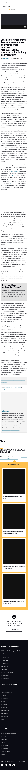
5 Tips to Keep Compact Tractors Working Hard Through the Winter (14, 567)
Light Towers (4, 666)
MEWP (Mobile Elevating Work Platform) (11, 651)
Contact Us (23, 3)
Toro (23, 387)
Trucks (2, 723)
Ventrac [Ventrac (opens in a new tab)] (12, 183)
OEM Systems (4, 717)
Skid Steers (4, 669)
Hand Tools (4, 707)
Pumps (2, 720)
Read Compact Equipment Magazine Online (5, 4)
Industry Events (5, 710)
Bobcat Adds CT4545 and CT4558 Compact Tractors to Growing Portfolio (13, 532)
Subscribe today (14, 630)
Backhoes (3, 654)
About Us (3, 736)
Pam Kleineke (5, 58)
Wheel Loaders (5, 679)
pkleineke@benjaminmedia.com (10, 430)
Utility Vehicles (5, 675)
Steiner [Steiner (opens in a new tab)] (15, 91)
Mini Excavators (5, 663)
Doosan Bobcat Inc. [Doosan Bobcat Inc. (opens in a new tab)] (15, 171)
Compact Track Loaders (7, 672)
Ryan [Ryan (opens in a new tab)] (12, 175)
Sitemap (3, 742)
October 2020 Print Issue (10, 387)
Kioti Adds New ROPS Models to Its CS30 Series (12, 497)
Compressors (4, 660)
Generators (4, 704)
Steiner (19, 387)
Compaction (4, 695)
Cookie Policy (4, 745)
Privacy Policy (4, 749)
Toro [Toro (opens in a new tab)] (11, 179)
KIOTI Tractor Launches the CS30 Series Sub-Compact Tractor (13, 602)
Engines (3, 701)
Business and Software (7, 692)
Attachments (4, 689)
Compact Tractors (5, 657)
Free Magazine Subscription (8, 733)
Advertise (16, 2)
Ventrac (3, 389)
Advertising (4, 739)
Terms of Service (5, 752)
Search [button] (10, 9)
